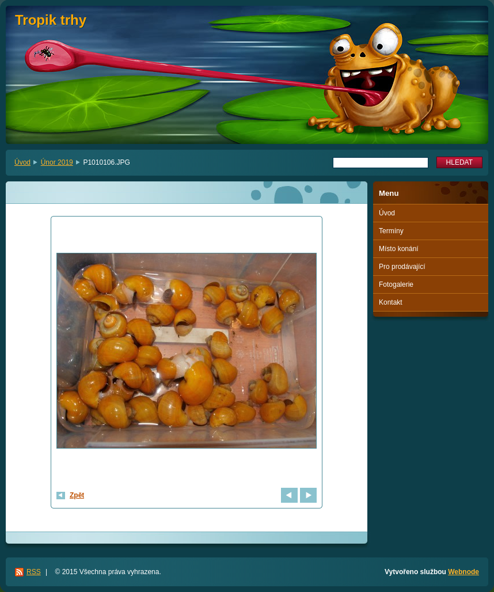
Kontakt (390, 302)
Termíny (391, 231)
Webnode (463, 572)
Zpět (77, 495)
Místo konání (399, 249)
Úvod (22, 162)
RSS (33, 572)
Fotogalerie (396, 284)
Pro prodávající (402, 267)
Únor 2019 (57, 162)
